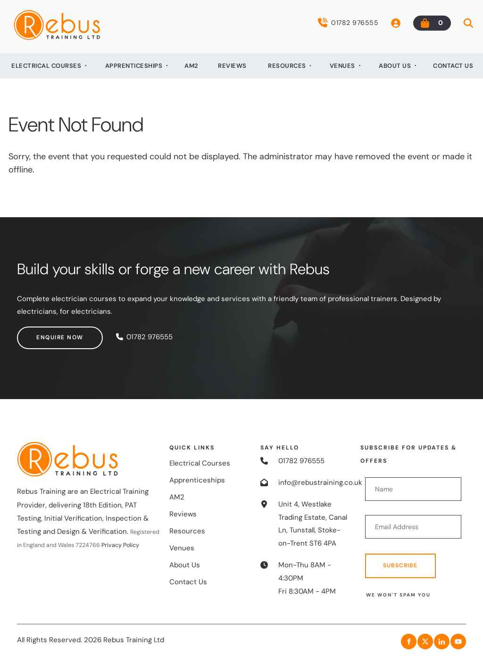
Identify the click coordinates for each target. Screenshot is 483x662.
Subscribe (400, 565)
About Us (395, 66)
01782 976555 (348, 22)
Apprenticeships (134, 66)
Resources (287, 66)
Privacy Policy (120, 545)
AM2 (191, 66)
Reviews (232, 66)
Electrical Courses (46, 66)
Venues (342, 66)
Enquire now (40, 332)
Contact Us (453, 66)
